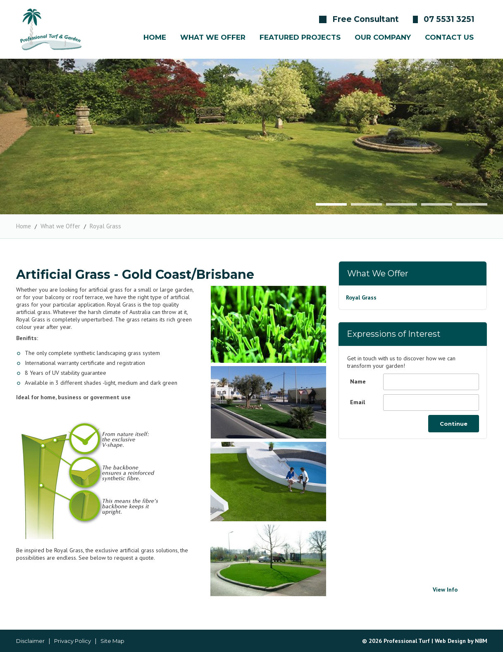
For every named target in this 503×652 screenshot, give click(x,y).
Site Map (112, 641)
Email (357, 402)
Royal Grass (105, 226)
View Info (445, 589)
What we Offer (60, 226)
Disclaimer (30, 641)
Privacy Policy (72, 641)
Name (358, 381)
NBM (481, 641)
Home (23, 226)
